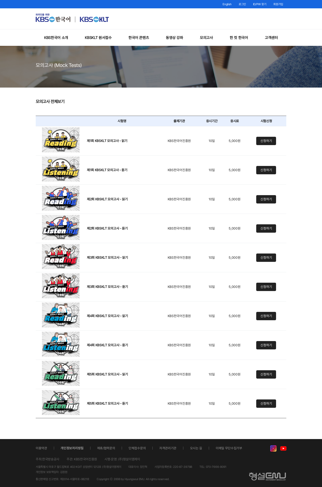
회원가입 (278, 4)
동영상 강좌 (174, 37)
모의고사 (206, 37)
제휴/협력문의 (106, 448)
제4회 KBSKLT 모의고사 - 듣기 (107, 345)
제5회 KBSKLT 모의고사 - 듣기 (107, 403)
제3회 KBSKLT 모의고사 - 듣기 (107, 287)
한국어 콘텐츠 (138, 37)
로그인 (242, 4)
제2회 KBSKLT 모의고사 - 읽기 (107, 199)
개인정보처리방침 (72, 448)
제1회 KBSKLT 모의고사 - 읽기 (107, 141)
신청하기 (266, 141)
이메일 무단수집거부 (229, 448)
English (227, 4)
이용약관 (41, 448)
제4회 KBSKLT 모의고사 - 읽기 (107, 316)
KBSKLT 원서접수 (98, 37)
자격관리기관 (167, 448)
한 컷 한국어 (239, 37)
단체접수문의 (137, 448)
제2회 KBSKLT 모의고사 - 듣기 (107, 228)
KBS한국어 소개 (56, 37)
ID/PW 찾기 (259, 4)
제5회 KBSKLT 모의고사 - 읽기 (107, 374)
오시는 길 (196, 448)
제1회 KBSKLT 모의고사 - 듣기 (107, 170)
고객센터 (271, 37)
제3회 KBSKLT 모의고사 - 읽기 (107, 258)
